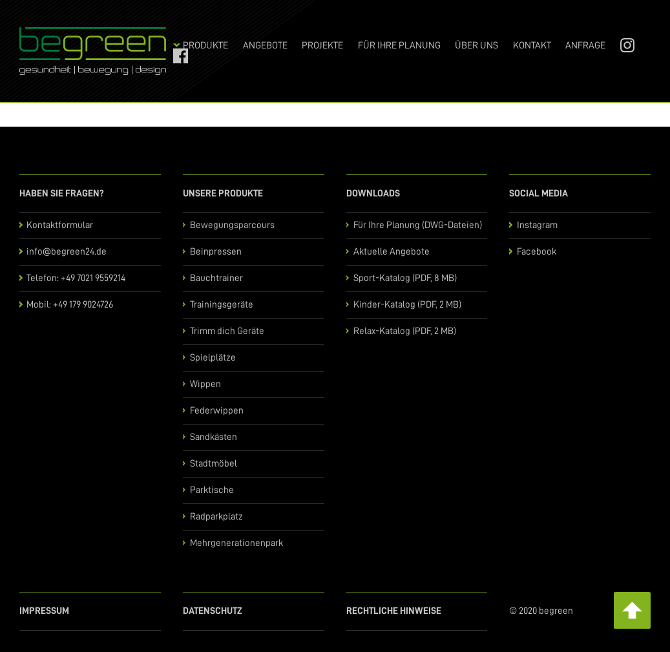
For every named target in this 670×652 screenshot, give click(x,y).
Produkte (205, 45)
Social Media (538, 193)
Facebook (176, 56)
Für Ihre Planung (399, 45)
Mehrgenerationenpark (236, 543)
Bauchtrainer (216, 278)
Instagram (622, 45)
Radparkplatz (216, 516)
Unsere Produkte (223, 193)
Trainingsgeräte (221, 305)
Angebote (265, 45)
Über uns (476, 45)
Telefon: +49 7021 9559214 (75, 278)
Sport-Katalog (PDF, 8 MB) (405, 278)
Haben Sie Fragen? (61, 193)
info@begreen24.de (66, 252)
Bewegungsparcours (232, 225)
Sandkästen (213, 437)
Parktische (212, 490)
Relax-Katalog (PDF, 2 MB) (404, 331)
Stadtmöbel (213, 463)
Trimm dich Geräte (227, 331)
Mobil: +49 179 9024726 (69, 305)
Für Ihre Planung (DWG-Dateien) (417, 225)
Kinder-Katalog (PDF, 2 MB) (407, 305)
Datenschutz (212, 611)
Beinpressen (216, 252)
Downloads (373, 193)
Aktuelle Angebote (391, 252)
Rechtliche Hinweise (393, 611)
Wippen (205, 384)
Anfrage (585, 45)
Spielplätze (213, 358)
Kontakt (532, 45)
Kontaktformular (59, 225)
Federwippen (217, 410)
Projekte (322, 45)
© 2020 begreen (541, 611)
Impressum (44, 611)
